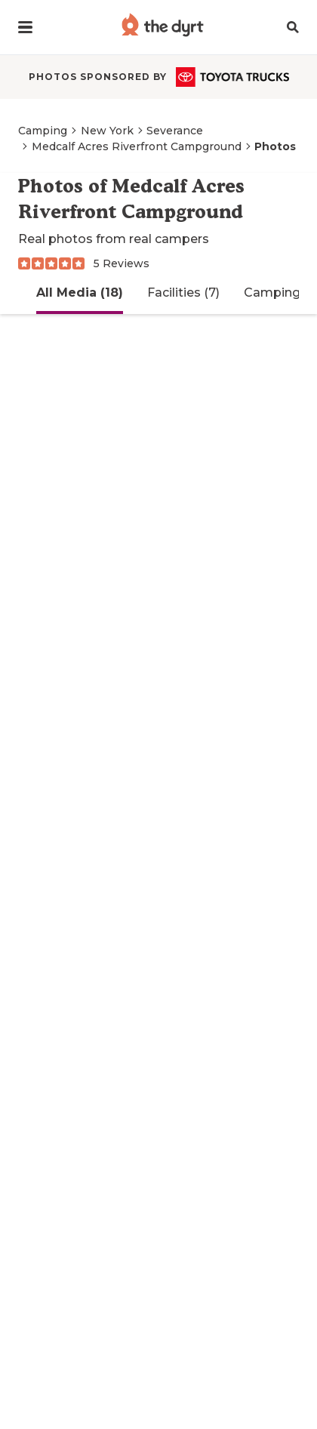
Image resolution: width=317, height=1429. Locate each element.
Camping (42, 130)
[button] (25, 27)
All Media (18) (79, 292)
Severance (174, 130)
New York (107, 130)
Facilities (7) (183, 292)
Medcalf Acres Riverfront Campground (137, 146)
